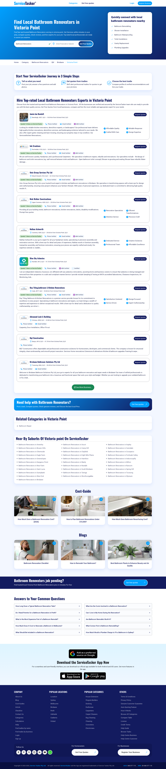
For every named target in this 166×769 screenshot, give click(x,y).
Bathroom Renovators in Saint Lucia (32, 469)
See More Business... (83, 387)
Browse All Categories (129, 714)
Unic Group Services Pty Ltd (41, 172)
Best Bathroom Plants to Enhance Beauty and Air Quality (130, 564)
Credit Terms (125, 725)
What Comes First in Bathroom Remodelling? (102, 626)
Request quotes (140, 114)
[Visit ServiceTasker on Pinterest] (24, 752)
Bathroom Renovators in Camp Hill (76, 448)
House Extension (92, 697)
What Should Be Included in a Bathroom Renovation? (35, 632)
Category (25, 62)
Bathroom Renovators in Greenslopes (32, 459)
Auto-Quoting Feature (128, 707)
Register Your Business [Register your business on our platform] (134, 752)
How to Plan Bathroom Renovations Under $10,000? (83, 520)
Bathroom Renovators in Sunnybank (32, 473)
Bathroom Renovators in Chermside (32, 452)
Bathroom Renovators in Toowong (120, 473)
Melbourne (54, 704)
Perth (52, 711)
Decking (89, 704)
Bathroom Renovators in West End (31, 476)
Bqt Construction (37, 338)
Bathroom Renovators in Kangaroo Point (33, 462)
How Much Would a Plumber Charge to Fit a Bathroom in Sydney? (110, 632)
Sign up (18, 739)
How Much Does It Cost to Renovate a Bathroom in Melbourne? (39, 626)
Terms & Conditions (128, 697)
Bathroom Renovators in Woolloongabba (78, 476)
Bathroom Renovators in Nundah (75, 466)
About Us (18, 697)
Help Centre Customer (129, 739)
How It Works (126, 711)
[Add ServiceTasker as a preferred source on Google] (83, 653)
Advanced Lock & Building (40, 317)
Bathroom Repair (25, 426)
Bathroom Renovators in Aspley (119, 445)
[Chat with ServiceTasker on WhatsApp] (50, 752)
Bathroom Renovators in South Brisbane (78, 469)
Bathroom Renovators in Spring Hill (121, 469)
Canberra (54, 718)
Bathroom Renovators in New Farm (31, 466)
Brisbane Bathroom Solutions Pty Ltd (45, 362)
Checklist (18, 711)
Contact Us (19, 714)
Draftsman (89, 707)
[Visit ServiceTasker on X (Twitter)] (29, 752)
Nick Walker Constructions (40, 199)
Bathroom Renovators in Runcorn (120, 466)
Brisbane (60, 62)
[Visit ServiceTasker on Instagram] (34, 752)
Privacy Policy (126, 700)
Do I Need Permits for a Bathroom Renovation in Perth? (36, 613)
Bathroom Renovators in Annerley (31, 445)
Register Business (145, 3)
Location (54, 697)
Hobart (53, 721)
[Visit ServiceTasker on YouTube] (45, 752)
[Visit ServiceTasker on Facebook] (18, 752)
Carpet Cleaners (91, 714)
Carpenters (90, 711)
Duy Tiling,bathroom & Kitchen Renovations (47, 288)
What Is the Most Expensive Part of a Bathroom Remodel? (37, 619)
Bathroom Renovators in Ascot (74, 445)
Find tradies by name (23, 728)
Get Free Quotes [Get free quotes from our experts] (85, 752)
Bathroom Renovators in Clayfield (75, 452)
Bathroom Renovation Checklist (36, 563)
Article (17, 707)
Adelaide (54, 714)
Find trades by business (24, 732)
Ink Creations (35, 146)
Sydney (53, 700)
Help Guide (125, 728)
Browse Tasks (126, 732)
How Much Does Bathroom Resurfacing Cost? (130, 519)
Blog (17, 700)
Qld (53, 62)
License (124, 721)
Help (17, 725)
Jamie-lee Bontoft (37, 114)
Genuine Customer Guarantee (131, 704)
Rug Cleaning (90, 718)
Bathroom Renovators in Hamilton (75, 459)
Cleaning (89, 721)
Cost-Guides (19, 704)
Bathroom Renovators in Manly (74, 462)
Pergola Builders (92, 700)
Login (132, 3)
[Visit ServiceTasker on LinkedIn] (39, 752)
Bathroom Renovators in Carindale (120, 448)
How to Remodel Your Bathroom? (83, 563)
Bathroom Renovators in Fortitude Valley (123, 455)
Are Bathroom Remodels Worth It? (98, 619)
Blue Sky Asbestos (37, 258)
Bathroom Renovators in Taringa (75, 473)
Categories (19, 718)
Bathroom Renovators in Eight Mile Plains (78, 455)
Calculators (19, 721)
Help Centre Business (129, 735)
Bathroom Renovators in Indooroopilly (122, 459)
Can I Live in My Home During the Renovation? (103, 613)
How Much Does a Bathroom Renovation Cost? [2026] (36, 520)
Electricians (90, 728)
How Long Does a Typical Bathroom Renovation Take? (35, 606)
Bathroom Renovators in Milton (119, 462)
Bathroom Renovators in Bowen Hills (32, 448)
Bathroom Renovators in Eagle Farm (32, 455)
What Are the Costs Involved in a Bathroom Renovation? (106, 606)
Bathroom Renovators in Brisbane (31, 480)
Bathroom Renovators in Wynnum (120, 476)
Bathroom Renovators (40, 62)
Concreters (90, 725)
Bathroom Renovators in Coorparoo (121, 452)
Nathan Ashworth (36, 229)
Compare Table (126, 718)
